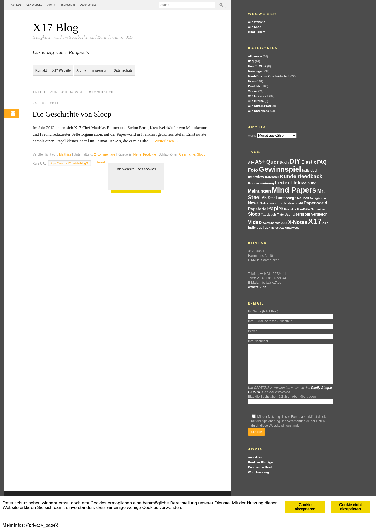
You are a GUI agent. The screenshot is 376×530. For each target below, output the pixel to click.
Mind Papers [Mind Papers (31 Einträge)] (294, 190)
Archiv (51, 4)
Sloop (201, 154)
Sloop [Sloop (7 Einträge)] (254, 214)
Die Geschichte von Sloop (72, 114)
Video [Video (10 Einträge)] (255, 222)
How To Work (257, 66)
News (137, 154)
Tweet (100, 162)
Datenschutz (88, 4)
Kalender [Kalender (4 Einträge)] (272, 177)
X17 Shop (254, 26)
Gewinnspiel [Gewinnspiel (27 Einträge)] (280, 169)
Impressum (67, 4)
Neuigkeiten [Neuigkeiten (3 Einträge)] (318, 198)
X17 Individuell (258, 96)
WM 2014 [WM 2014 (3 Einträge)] (281, 222)
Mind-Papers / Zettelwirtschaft (269, 76)
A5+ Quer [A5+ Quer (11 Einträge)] (266, 162)
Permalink (11, 113)
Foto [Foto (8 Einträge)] (253, 170)
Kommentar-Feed (260, 475)
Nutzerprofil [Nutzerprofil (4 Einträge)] (293, 203)
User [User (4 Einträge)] (288, 214)
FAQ (251, 61)
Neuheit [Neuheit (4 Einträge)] (303, 198)
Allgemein (255, 56)
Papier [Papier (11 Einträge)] (275, 208)
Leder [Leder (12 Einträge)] (282, 183)
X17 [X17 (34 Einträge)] (315, 221)
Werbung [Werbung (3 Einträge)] (268, 222)
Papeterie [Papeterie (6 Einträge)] (257, 209)
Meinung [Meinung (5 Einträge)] (309, 183)
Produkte (149, 154)
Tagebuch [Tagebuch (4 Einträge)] (268, 214)
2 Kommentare (104, 154)
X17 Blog (55, 27)
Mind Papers (257, 31)
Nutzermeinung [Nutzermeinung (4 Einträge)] (272, 203)
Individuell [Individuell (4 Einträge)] (310, 170)
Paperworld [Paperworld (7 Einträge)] (315, 202)
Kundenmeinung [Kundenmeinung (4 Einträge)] (261, 183)
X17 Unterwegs (258, 110)
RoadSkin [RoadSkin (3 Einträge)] (303, 209)
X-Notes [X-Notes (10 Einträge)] (297, 222)
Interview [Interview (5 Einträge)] (256, 177)
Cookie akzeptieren (136, 179)
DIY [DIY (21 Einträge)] (295, 161)
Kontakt (16, 4)
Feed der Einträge (260, 470)
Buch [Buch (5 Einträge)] (284, 162)
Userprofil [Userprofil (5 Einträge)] (301, 214)
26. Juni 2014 (46, 103)
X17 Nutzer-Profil (260, 106)
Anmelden (255, 465)
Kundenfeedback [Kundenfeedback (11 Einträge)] (301, 176)
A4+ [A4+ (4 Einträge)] (251, 162)
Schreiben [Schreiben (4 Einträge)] (319, 209)
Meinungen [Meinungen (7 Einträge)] (259, 191)
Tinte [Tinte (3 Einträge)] (280, 214)
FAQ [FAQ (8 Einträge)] (321, 162)
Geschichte (187, 154)
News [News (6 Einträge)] (253, 203)
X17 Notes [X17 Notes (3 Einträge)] (272, 227)
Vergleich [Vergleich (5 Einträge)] (319, 214)
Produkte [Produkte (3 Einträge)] (290, 209)
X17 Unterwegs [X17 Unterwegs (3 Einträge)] (289, 227)
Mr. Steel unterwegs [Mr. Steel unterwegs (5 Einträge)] (278, 198)
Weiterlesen (167, 141)
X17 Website (34, 4)
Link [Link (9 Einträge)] (295, 183)
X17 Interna (256, 101)
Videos (252, 91)
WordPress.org (258, 480)
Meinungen (255, 71)
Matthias (65, 154)
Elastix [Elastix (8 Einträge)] (308, 162)
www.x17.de (257, 287)
